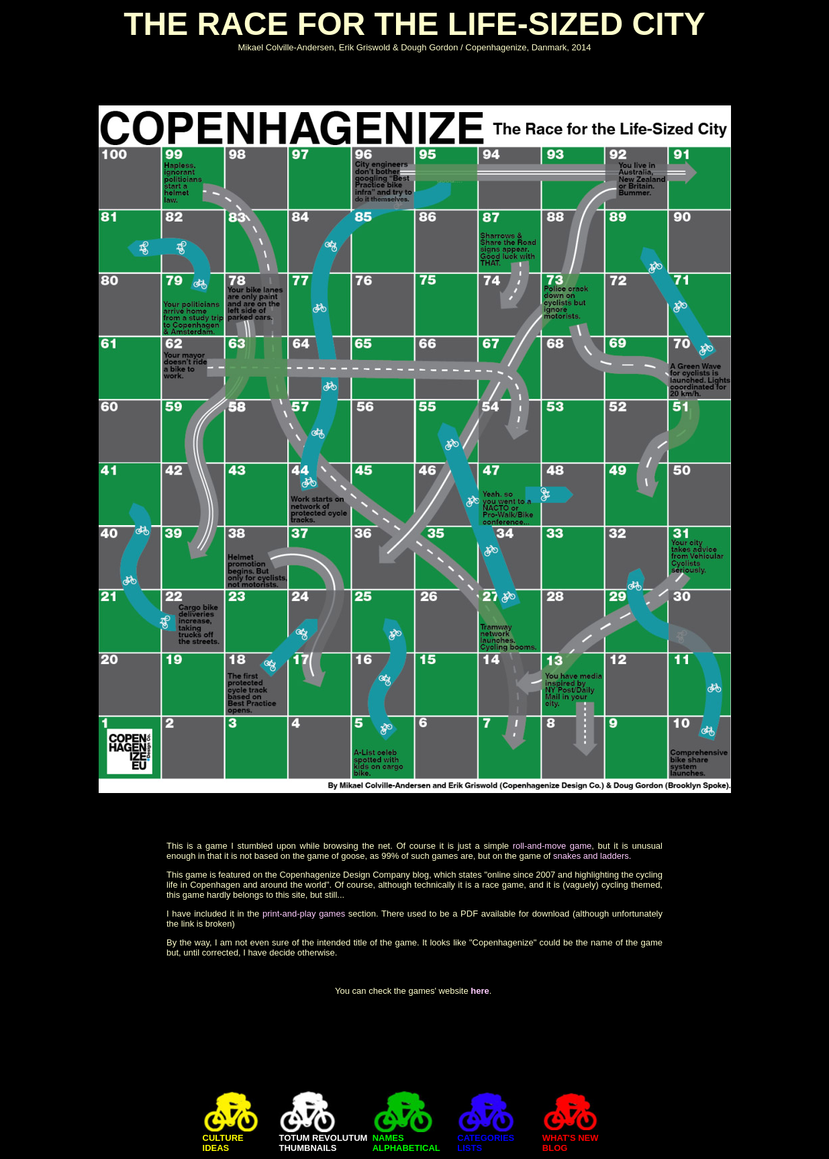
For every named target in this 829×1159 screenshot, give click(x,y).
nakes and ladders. (595, 856)
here (480, 991)
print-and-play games (303, 914)
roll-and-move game (552, 846)
